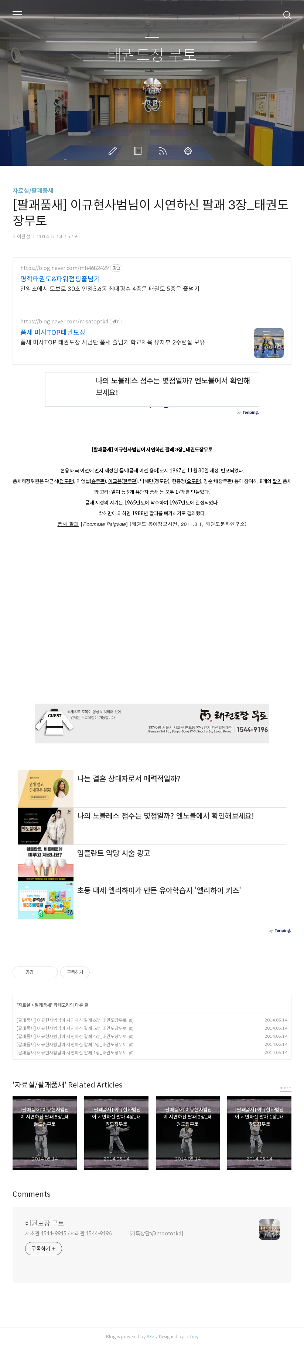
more (285, 1088)
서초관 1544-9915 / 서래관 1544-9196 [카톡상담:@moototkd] (104, 1233)
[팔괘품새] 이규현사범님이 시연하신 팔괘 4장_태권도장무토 (72, 1036)
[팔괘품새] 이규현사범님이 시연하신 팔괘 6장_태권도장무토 (72, 1020)
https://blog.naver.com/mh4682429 (64, 268)
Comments (32, 1194)
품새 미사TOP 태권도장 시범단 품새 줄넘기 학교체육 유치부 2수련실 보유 (112, 342)
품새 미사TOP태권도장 (53, 333)
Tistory (191, 1336)
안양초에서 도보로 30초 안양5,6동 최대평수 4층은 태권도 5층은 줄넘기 (109, 289)
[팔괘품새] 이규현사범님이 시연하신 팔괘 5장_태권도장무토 (72, 1028)
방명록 (139, 150)
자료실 (24, 1005)
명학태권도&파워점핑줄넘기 (60, 279)
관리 (189, 150)
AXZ (151, 1336)
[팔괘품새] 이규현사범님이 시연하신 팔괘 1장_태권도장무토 (72, 1052)
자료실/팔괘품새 (33, 191)
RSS (164, 150)
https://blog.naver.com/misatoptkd (64, 322)
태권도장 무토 (152, 55)
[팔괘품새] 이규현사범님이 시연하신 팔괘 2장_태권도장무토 (72, 1044)
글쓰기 (114, 150)
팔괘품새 (43, 1005)
